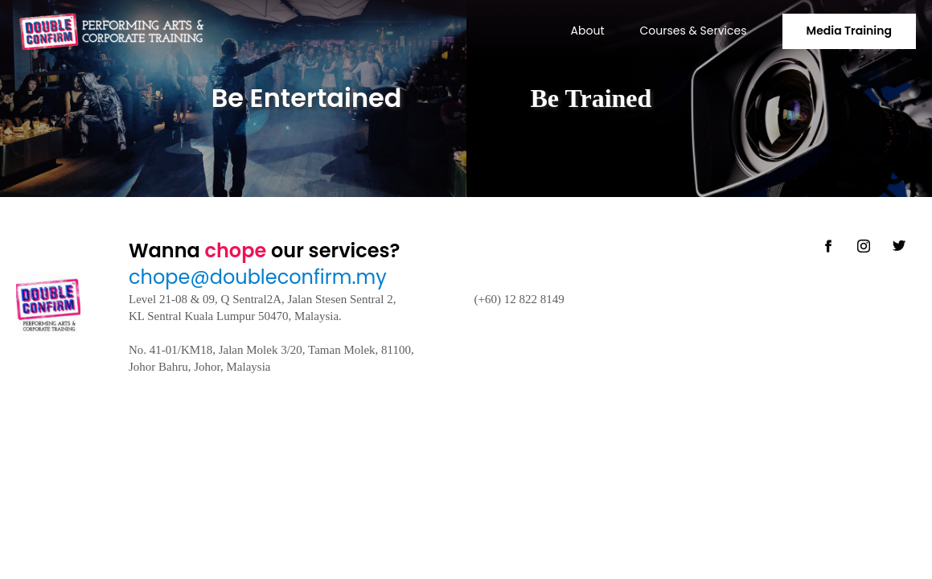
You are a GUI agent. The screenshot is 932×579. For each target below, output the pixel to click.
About (588, 31)
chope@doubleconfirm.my (258, 277)
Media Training (849, 31)
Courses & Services (693, 31)
